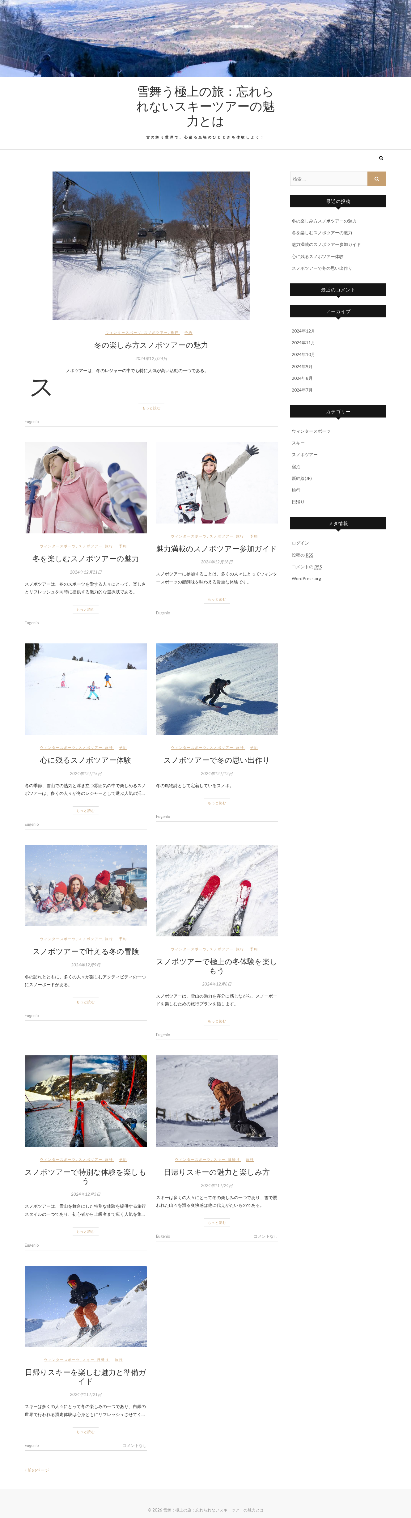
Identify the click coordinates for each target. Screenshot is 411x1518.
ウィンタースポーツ (123, 332)
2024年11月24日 (217, 1185)
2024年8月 (302, 378)
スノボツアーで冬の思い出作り (216, 760)
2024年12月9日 (85, 964)
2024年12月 (303, 330)
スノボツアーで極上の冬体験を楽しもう (217, 965)
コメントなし (266, 1236)
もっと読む (151, 408)
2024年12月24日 (151, 358)
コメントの (307, 567)
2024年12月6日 (216, 984)
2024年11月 (303, 342)
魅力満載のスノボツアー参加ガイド (217, 548)
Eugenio (32, 421)
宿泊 (296, 466)
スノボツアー (156, 332)
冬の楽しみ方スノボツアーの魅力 (151, 345)
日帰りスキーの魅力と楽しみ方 (217, 1172)
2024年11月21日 (86, 1394)
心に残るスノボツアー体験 (85, 760)
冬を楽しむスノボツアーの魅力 (85, 558)
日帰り (234, 1159)
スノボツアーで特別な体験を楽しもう (85, 1176)
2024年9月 (302, 366)
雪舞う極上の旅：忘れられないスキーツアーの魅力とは (205, 105)
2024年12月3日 (85, 1194)
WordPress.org (306, 578)
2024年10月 (303, 354)
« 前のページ (37, 1470)
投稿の (302, 555)
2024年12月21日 (86, 572)
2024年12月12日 (217, 773)
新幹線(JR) (302, 478)
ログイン (300, 542)
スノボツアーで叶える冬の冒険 (85, 951)
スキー (220, 1159)
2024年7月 (302, 389)
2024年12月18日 (217, 561)
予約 (188, 332)
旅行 (175, 332)
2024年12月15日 (86, 773)
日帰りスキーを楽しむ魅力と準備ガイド (85, 1376)
